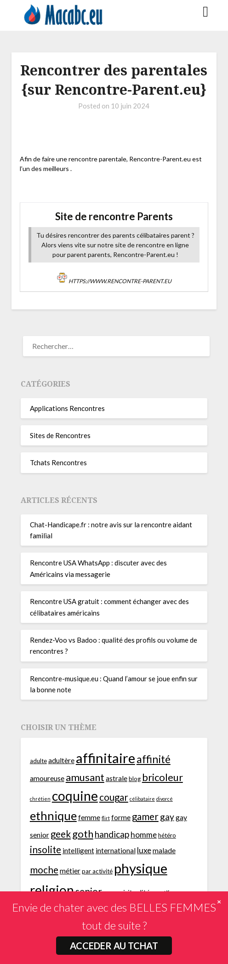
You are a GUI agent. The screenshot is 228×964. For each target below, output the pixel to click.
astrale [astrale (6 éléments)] (116, 778)
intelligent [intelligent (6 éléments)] (78, 850)
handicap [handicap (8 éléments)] (112, 834)
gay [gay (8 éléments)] (167, 816)
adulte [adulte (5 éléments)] (38, 760)
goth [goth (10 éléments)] (82, 833)
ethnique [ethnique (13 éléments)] (53, 815)
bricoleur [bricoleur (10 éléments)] (162, 777)
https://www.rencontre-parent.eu (119, 281)
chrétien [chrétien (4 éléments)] (40, 799)
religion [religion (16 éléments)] (52, 890)
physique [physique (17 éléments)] (140, 868)
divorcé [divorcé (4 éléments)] (164, 799)
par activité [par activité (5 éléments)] (97, 871)
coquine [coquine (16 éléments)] (75, 796)
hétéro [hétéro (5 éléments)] (167, 835)
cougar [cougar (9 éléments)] (113, 797)
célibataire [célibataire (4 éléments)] (142, 799)
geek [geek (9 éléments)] (61, 833)
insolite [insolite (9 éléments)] (45, 849)
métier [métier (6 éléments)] (70, 871)
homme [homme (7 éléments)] (144, 834)
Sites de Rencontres (60, 435)
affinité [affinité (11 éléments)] (154, 759)
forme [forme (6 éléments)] (121, 817)
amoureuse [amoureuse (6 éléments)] (47, 778)
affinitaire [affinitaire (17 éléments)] (105, 758)
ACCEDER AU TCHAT (114, 945)
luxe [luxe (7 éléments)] (144, 850)
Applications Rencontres (67, 408)
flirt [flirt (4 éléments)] (106, 818)
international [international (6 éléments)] (116, 850)
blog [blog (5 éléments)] (135, 778)
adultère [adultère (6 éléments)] (61, 760)
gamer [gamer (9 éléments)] (145, 816)
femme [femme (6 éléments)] (89, 817)
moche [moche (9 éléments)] (44, 869)
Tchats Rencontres (58, 462)
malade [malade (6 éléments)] (164, 850)
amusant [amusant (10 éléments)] (85, 777)
